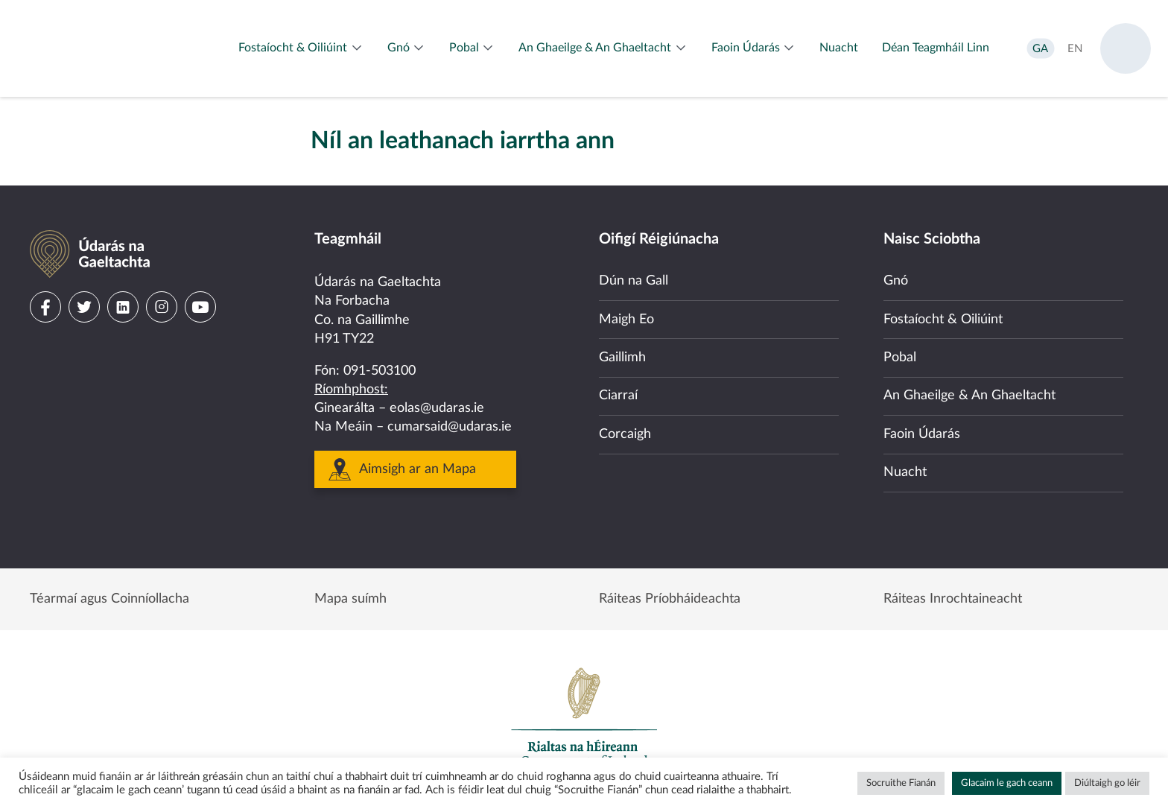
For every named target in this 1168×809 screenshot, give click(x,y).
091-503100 (379, 371)
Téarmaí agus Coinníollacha (109, 599)
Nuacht (905, 472)
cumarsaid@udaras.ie (449, 427)
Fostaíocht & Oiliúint (943, 319)
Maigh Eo (626, 319)
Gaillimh (622, 357)
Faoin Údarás (921, 434)
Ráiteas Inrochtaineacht (952, 599)
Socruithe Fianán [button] (901, 783)
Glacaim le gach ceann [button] (1007, 783)
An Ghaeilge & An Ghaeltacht (969, 395)
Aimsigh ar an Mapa (417, 469)
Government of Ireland (584, 716)
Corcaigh (625, 434)
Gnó (895, 281)
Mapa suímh (350, 599)
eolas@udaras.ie (437, 408)
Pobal (899, 357)
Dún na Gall (633, 281)
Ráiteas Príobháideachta (669, 599)
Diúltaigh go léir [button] (1107, 783)
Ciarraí (618, 395)
